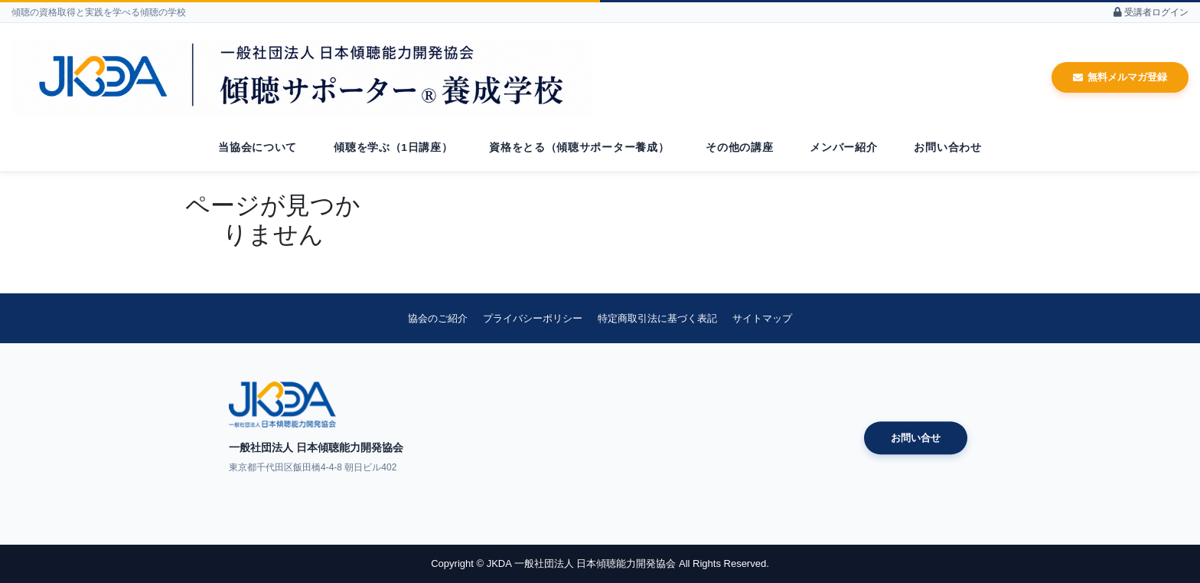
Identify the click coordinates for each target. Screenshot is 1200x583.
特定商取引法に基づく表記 (657, 318)
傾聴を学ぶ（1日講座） (393, 147)
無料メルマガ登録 (1120, 77)
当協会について (257, 147)
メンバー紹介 (843, 147)
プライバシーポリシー (532, 318)
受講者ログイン (1151, 12)
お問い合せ (916, 438)
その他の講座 (739, 147)
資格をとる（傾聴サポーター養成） (579, 147)
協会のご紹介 (438, 318)
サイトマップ (762, 318)
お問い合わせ (947, 147)
